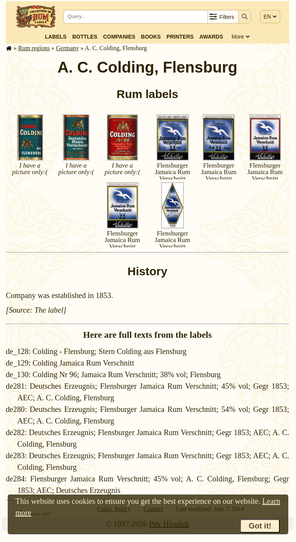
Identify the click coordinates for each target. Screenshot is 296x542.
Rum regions (34, 48)
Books (151, 37)
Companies (119, 37)
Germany (67, 48)
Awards (211, 37)
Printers (180, 37)
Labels (56, 37)
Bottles (84, 37)
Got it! (260, 526)
